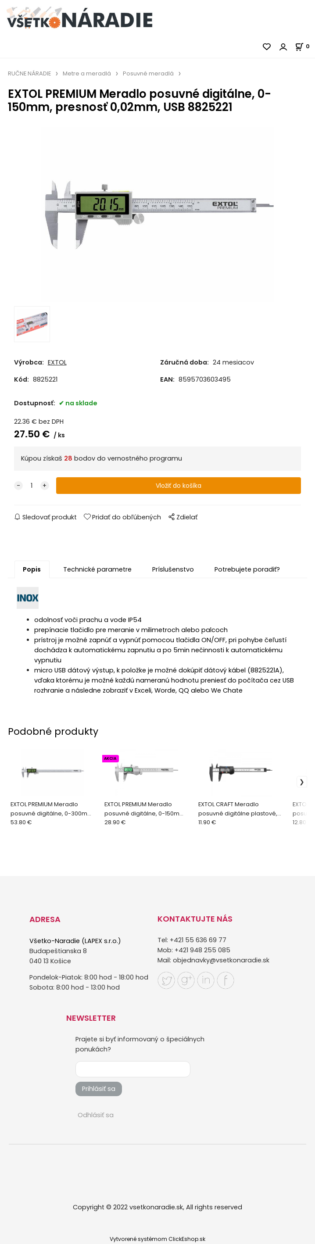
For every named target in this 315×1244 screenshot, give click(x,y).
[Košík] (305, 46)
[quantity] (31, 485)
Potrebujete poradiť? (247, 569)
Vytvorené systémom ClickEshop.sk (157, 1239)
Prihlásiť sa (98, 1088)
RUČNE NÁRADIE (29, 73)
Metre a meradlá (87, 73)
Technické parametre (97, 569)
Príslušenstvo (173, 569)
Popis (32, 569)
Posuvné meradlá (148, 73)
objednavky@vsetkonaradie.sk (221, 960)
